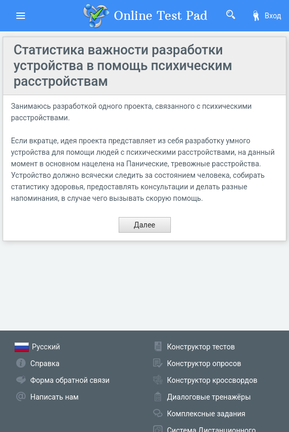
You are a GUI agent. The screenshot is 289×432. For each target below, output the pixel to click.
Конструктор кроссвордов (212, 380)
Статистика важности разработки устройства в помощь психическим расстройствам (123, 65)
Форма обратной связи (70, 380)
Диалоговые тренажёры (209, 397)
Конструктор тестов (201, 347)
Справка (45, 363)
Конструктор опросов (204, 363)
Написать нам (54, 397)
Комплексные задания (206, 414)
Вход (266, 15)
